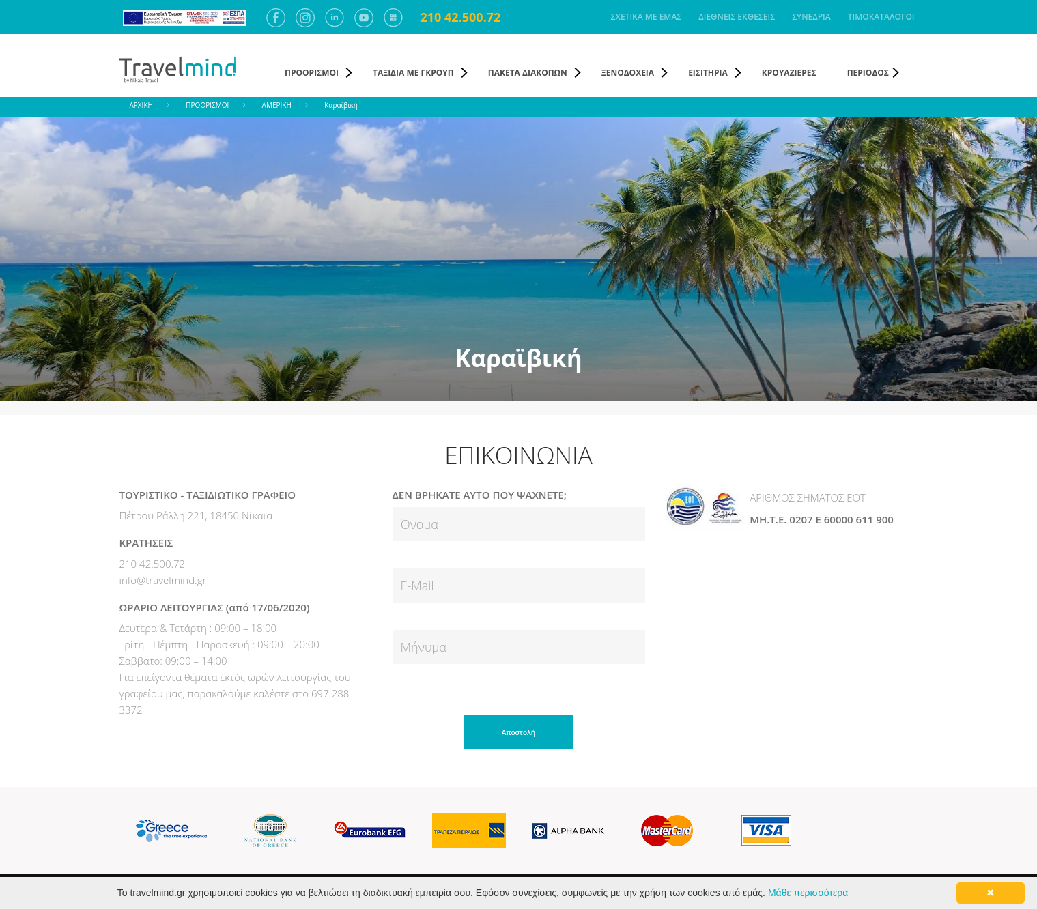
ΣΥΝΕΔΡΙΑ (811, 17)
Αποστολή (518, 732)
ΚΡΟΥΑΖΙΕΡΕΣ (789, 72)
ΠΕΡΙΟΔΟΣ (868, 72)
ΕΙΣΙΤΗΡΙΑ (708, 72)
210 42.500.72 (461, 17)
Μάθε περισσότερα (808, 892)
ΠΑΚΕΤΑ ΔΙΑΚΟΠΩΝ (527, 72)
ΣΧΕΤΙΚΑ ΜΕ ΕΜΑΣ (646, 17)
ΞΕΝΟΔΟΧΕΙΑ (627, 72)
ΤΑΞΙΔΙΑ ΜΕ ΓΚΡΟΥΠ (413, 72)
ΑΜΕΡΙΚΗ (277, 105)
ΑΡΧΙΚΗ (141, 105)
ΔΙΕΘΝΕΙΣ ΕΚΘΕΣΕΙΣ (736, 17)
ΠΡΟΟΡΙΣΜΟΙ (312, 72)
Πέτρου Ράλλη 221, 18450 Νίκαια (196, 515)
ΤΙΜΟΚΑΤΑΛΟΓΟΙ (881, 17)
